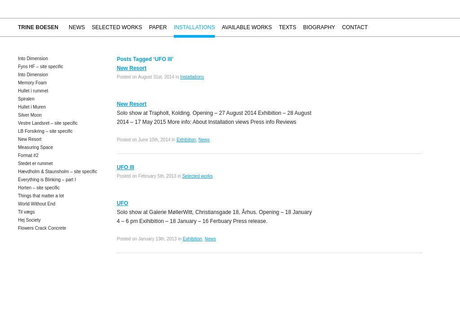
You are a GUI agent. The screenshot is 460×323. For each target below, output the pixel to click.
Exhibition (186, 139)
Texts (287, 27)
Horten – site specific (39, 187)
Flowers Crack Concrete (42, 228)
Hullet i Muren (32, 107)
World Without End (36, 203)
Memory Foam (32, 82)
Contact (354, 27)
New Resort (29, 139)
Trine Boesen (38, 27)
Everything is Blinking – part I (47, 179)
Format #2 (28, 155)
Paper (158, 27)
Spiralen (26, 98)
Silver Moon (30, 115)
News (77, 27)
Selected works (117, 27)
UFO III (125, 167)
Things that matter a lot (41, 195)
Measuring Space (35, 147)
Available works (247, 27)
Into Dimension (33, 58)
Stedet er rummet (35, 163)
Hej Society (29, 220)
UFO (122, 203)
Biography (319, 27)
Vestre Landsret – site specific (48, 123)
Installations (194, 27)
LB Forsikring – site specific (45, 131)
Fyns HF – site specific (40, 66)
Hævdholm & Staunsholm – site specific (57, 171)
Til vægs (26, 212)
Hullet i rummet (33, 90)
